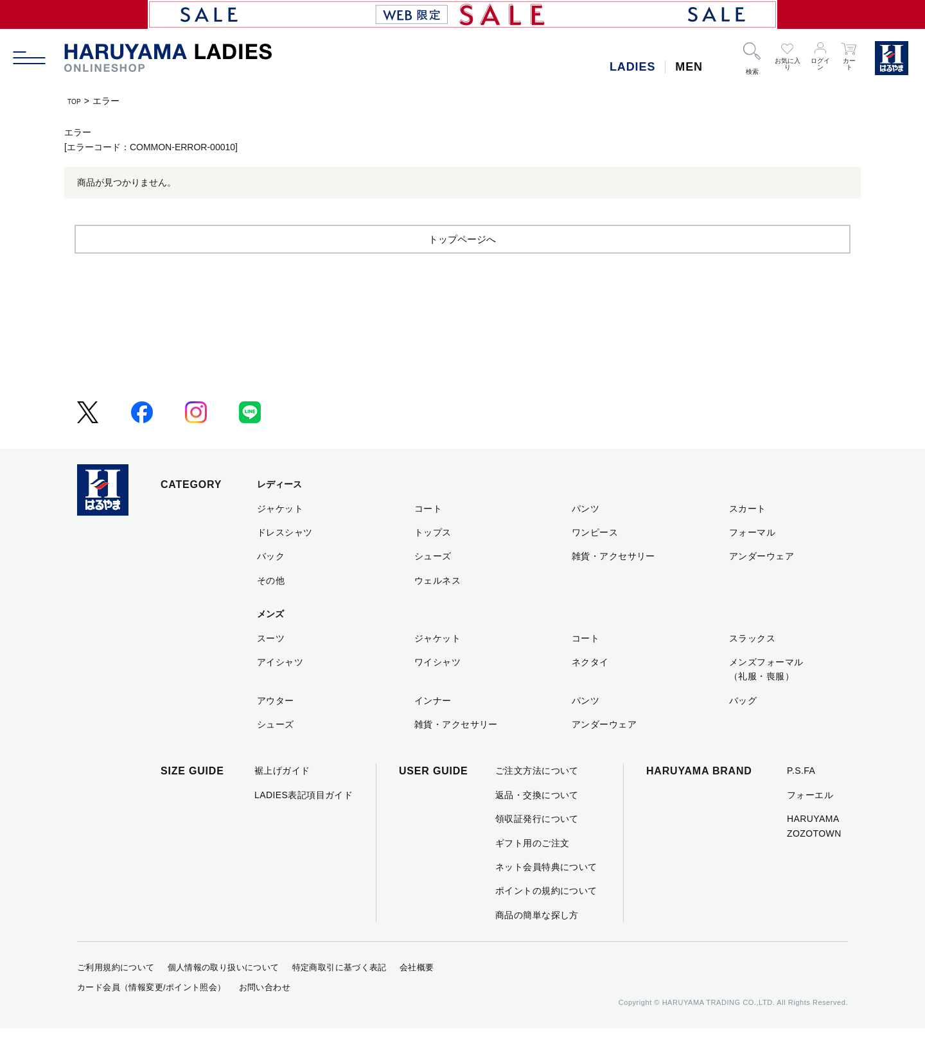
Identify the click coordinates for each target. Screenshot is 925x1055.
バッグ (743, 727)
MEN (689, 66)
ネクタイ (590, 688)
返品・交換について (537, 821)
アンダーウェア (761, 583)
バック (271, 583)
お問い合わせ (264, 1013)
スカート (747, 535)
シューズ (433, 583)
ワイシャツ (437, 688)
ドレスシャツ (285, 559)
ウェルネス (437, 607)
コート (428, 535)
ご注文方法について (537, 797)
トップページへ (462, 264)
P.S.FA (801, 797)
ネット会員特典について (546, 893)
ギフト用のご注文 (532, 869)
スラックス (752, 664)
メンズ (270, 641)
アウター (275, 727)
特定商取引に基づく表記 (339, 994)
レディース (279, 511)
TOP (76, 101)
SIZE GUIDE (192, 797)
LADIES (632, 66)
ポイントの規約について (546, 917)
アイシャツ (280, 688)
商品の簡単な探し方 (537, 941)
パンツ (585, 535)
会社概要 (417, 994)
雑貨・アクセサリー (613, 583)
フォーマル (752, 559)
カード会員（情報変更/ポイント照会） (151, 1013)
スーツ (271, 664)
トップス (433, 559)
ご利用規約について (116, 994)
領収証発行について (537, 846)
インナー (433, 727)
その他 (271, 607)
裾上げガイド (282, 797)
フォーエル (810, 821)
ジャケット (280, 535)
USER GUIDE (433, 797)
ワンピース (595, 559)
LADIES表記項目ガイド (303, 821)
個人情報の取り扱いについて (223, 994)
